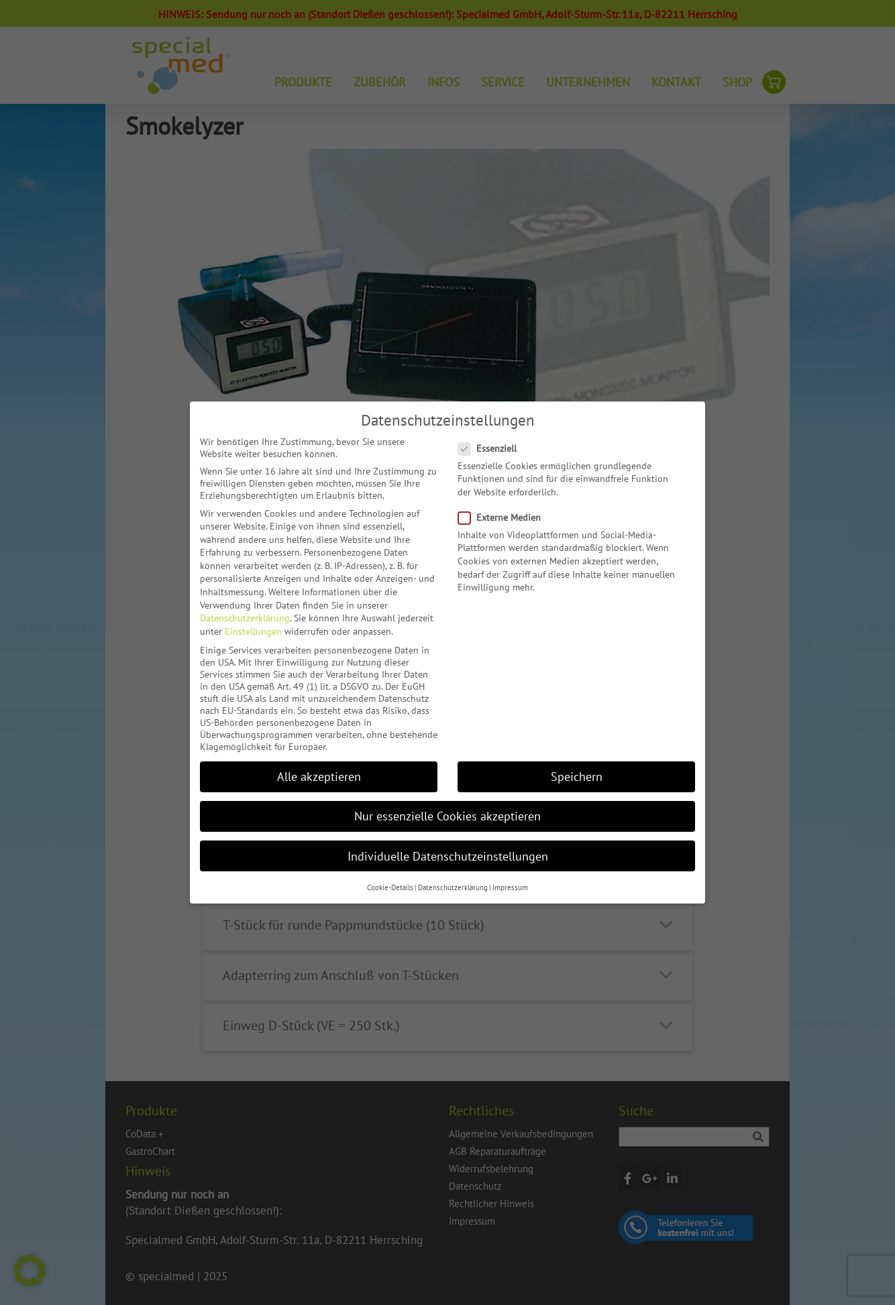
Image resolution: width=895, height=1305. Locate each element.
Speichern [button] (576, 776)
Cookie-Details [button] (390, 887)
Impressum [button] (510, 887)
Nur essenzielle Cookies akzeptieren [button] (447, 816)
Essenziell (491, 448)
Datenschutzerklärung (245, 618)
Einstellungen (253, 631)
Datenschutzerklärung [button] (453, 887)
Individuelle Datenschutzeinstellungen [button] (448, 856)
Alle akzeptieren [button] (319, 776)
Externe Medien (503, 517)
